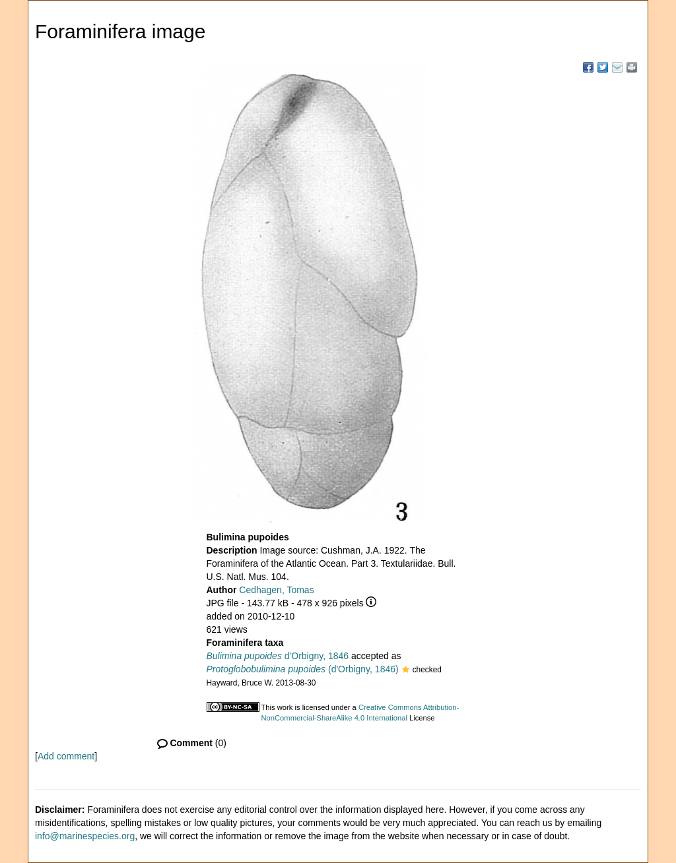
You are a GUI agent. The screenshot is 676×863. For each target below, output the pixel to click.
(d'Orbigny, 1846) (303, 669)
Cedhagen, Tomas (276, 590)
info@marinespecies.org (85, 836)
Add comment (66, 756)
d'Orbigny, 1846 (278, 656)
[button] (406, 670)
